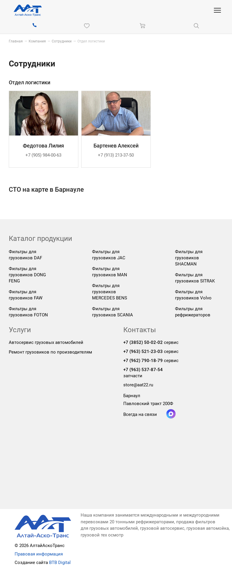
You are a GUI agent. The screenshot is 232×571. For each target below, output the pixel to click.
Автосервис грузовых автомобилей (46, 342)
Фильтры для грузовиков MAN (109, 271)
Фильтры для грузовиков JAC (108, 254)
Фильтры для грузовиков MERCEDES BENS (109, 292)
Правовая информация (39, 554)
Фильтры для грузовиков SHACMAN (188, 258)
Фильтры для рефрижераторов (192, 312)
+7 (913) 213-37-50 (116, 155)
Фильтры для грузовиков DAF (25, 254)
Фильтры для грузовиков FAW (25, 295)
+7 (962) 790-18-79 (143, 360)
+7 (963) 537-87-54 (143, 369)
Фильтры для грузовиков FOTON (28, 312)
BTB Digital (60, 562)
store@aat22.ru (138, 384)
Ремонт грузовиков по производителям (50, 352)
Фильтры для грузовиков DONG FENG (27, 275)
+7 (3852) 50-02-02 (143, 342)
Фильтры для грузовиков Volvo (193, 295)
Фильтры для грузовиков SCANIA (112, 312)
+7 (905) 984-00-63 (43, 155)
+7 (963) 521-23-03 (143, 351)
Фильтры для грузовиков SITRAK (195, 278)
